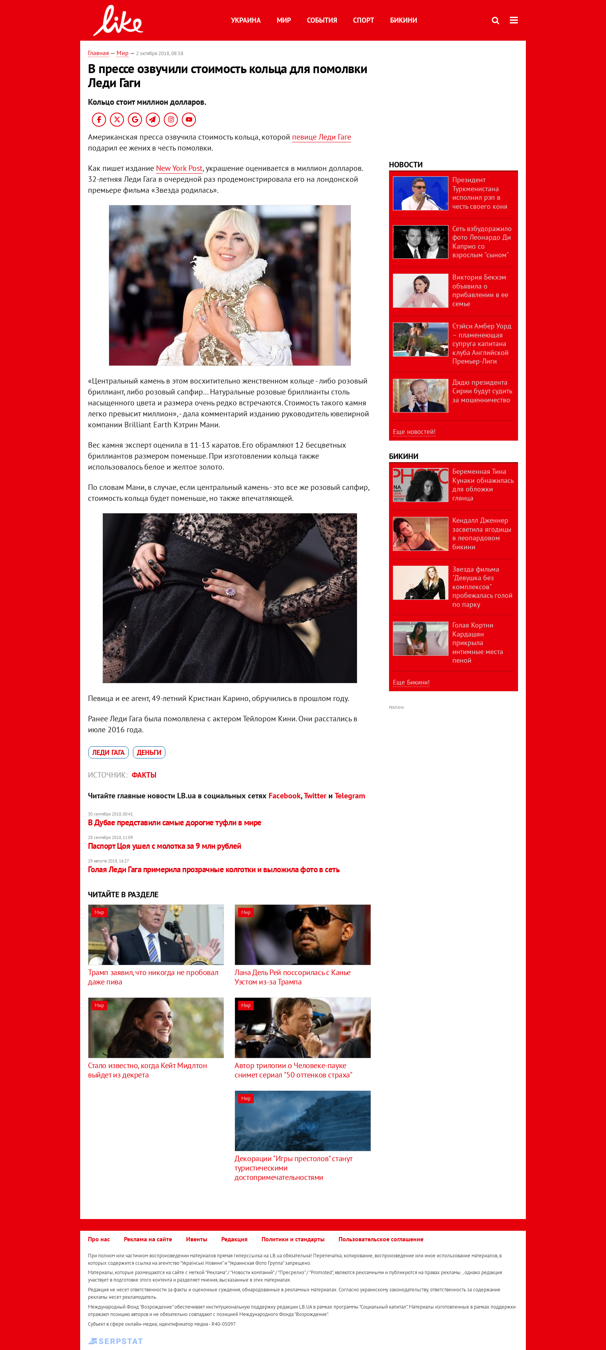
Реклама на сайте (148, 1239)
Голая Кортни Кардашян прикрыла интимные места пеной (477, 642)
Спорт (363, 20)
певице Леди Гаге (321, 137)
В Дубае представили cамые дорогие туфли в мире (175, 822)
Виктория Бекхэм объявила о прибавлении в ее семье (480, 290)
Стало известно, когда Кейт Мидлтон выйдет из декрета (147, 1070)
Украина (246, 20)
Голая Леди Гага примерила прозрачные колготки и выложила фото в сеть (213, 869)
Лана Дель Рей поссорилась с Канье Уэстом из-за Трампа (293, 977)
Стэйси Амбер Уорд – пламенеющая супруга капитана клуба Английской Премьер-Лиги (481, 343)
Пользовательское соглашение (381, 1239)
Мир (284, 20)
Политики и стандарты (293, 1239)
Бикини (403, 20)
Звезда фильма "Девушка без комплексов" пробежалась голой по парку (482, 587)
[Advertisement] (153, 1145)
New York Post (179, 168)
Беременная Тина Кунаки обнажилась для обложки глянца (482, 484)
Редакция (234, 1239)
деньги (149, 752)
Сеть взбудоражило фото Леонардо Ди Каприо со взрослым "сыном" (482, 242)
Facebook (285, 796)
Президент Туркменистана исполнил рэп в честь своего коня (479, 193)
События (322, 20)
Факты (144, 775)
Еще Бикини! (411, 682)
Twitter (315, 796)
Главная (98, 53)
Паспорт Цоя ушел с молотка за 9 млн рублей (164, 846)
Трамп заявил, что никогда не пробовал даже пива (153, 977)
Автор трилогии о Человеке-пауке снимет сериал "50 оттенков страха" (293, 1070)
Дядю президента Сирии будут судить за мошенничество (482, 391)
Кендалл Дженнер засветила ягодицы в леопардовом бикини (481, 533)
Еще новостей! (414, 431)
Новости (406, 165)
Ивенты (196, 1239)
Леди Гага (108, 752)
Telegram (350, 796)
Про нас (99, 1239)
